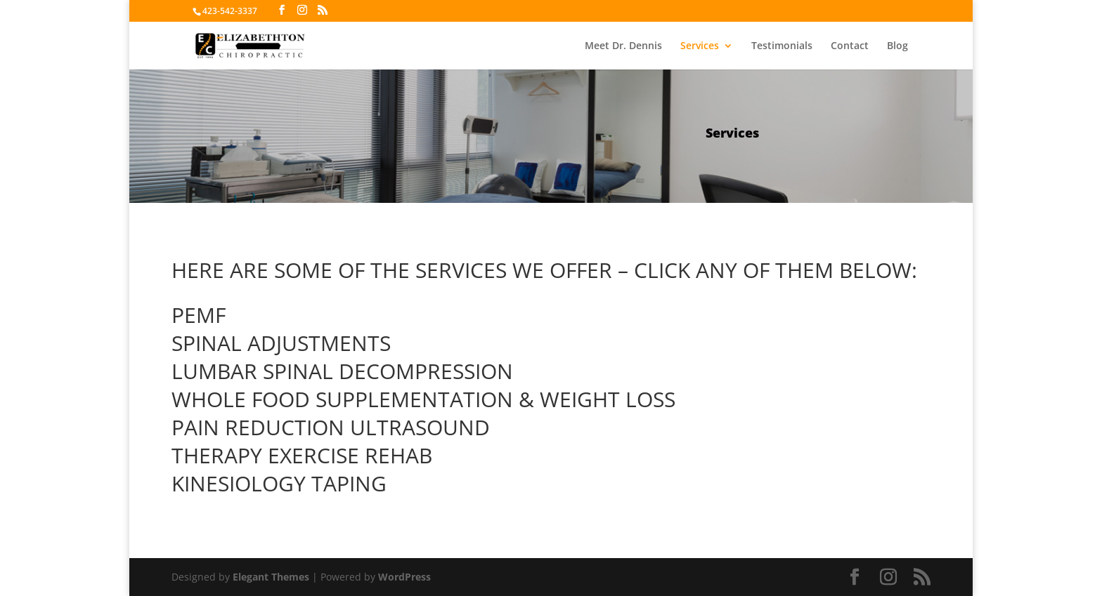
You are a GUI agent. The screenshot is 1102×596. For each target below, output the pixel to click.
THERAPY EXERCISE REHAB (301, 455)
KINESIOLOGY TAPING (279, 483)
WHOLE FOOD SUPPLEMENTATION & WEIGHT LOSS (423, 399)
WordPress (404, 576)
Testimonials (781, 46)
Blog (897, 46)
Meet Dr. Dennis (623, 46)
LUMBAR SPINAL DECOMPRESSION (342, 371)
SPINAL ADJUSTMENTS (281, 343)
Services (699, 46)
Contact (850, 46)
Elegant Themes (271, 576)
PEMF (198, 314)
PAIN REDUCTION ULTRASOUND (330, 427)
